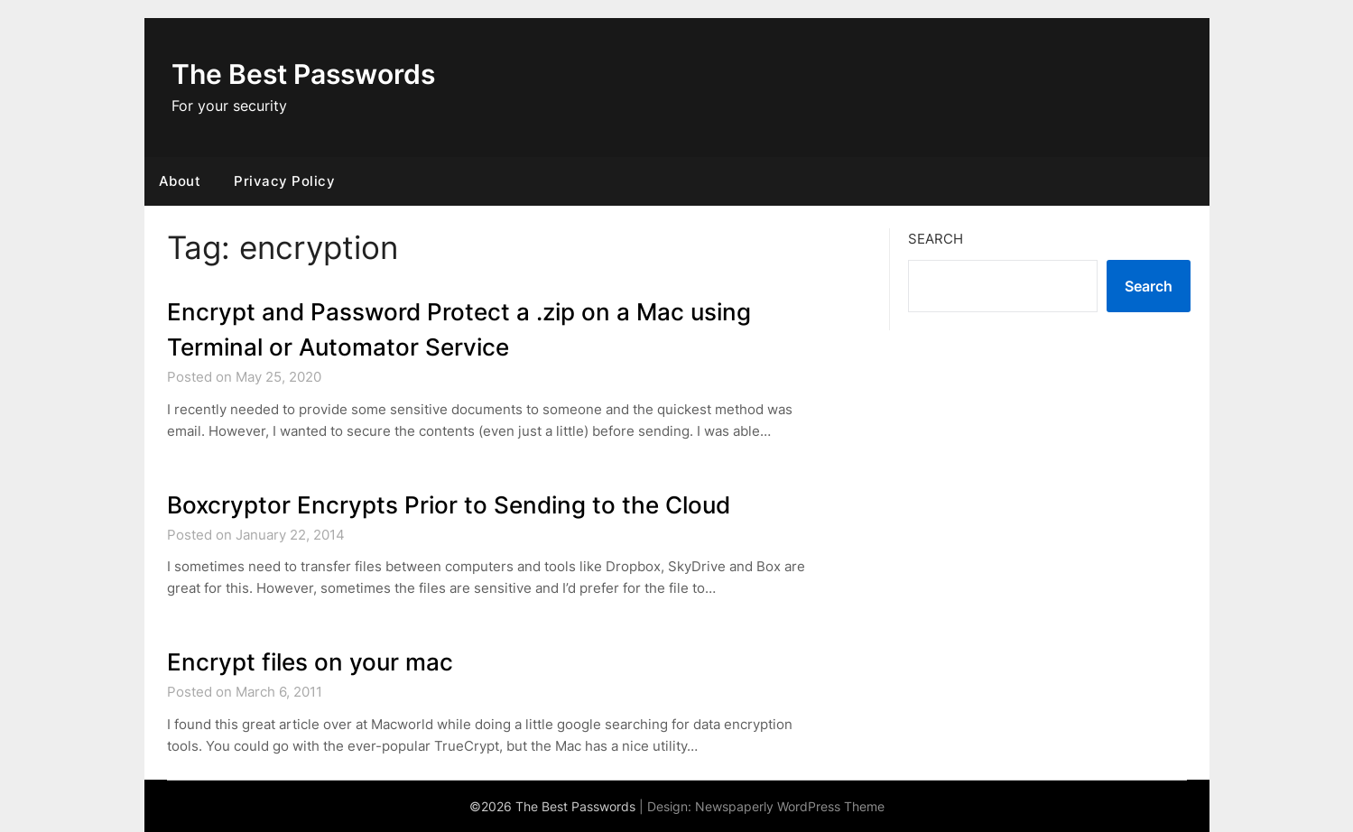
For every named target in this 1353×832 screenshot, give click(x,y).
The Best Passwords (303, 74)
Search (935, 238)
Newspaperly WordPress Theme (790, 806)
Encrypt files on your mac (310, 662)
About (180, 181)
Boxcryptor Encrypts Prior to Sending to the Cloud (448, 505)
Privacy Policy (284, 181)
